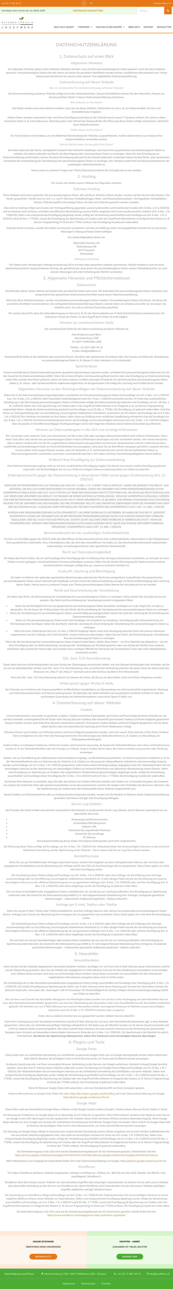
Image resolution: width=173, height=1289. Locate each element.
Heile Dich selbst (64, 27)
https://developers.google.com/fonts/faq (92, 1093)
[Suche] (168, 10)
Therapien (85, 27)
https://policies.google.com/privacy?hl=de (86, 1097)
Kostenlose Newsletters (88, 10)
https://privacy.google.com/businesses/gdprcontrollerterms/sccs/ (121, 1155)
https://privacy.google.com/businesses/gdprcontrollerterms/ (48, 1155)
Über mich (134, 27)
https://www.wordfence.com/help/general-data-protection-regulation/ (86, 1215)
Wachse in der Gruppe (110, 27)
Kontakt (148, 27)
